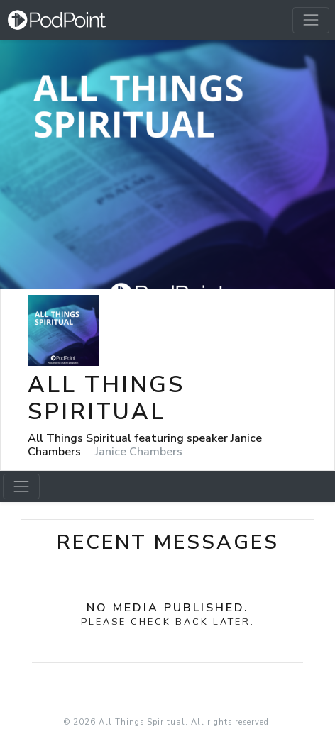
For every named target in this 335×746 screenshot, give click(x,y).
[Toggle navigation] (310, 20)
